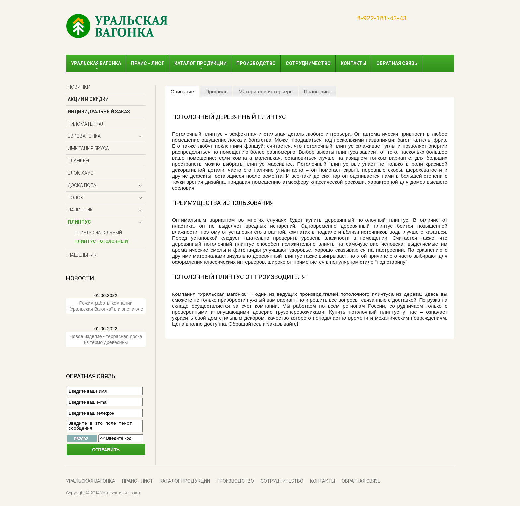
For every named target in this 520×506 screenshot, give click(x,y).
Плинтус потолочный (101, 241)
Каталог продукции (200, 63)
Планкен (78, 160)
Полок (75, 197)
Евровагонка (84, 136)
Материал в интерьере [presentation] (265, 91)
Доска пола (82, 185)
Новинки (79, 87)
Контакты (353, 63)
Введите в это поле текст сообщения (105, 427)
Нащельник (82, 255)
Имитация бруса (88, 148)
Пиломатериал (86, 123)
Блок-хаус (80, 173)
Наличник (80, 209)
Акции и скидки (88, 99)
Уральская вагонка (96, 63)
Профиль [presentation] (216, 91)
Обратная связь (396, 63)
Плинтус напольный (98, 232)
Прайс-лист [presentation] (317, 91)
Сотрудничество (308, 63)
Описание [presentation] (182, 91)
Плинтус (79, 222)
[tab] (182, 92)
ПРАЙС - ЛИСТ (147, 63)
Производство (256, 63)
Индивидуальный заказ (99, 111)
